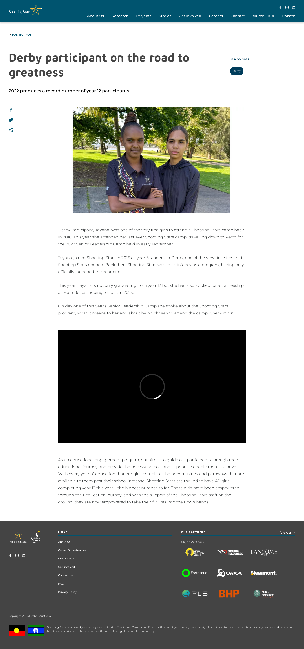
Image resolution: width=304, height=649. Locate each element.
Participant (22, 34)
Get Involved (66, 567)
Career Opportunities (72, 550)
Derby (237, 71)
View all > (287, 532)
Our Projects (66, 558)
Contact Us (65, 575)
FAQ (61, 583)
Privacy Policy (67, 592)
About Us (64, 541)
